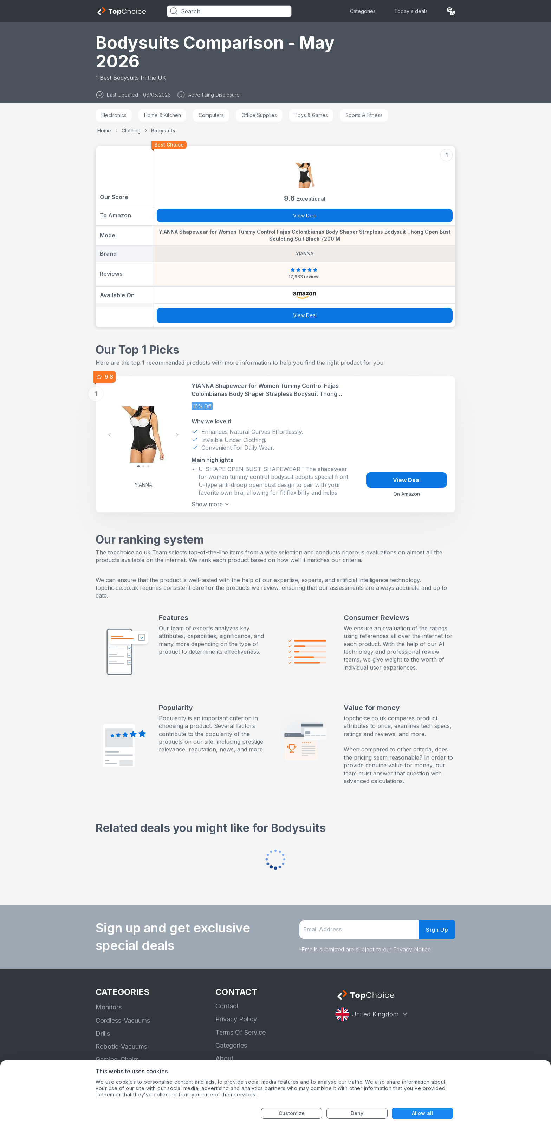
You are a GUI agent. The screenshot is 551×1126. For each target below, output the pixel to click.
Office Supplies (259, 115)
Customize (292, 1113)
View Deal (305, 216)
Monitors (109, 1007)
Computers (211, 115)
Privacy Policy (236, 1019)
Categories (363, 11)
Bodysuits (163, 131)
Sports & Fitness (364, 115)
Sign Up (437, 929)
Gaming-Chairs (117, 1059)
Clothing (131, 131)
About (224, 1058)
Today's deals (411, 11)
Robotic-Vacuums (121, 1046)
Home (104, 131)
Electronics (114, 115)
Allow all (422, 1113)
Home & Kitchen (162, 115)
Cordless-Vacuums (123, 1020)
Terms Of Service (240, 1032)
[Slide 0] (138, 466)
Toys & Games (311, 115)
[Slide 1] (143, 466)
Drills (103, 1033)
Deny (357, 1113)
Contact (227, 1006)
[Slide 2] (148, 466)
